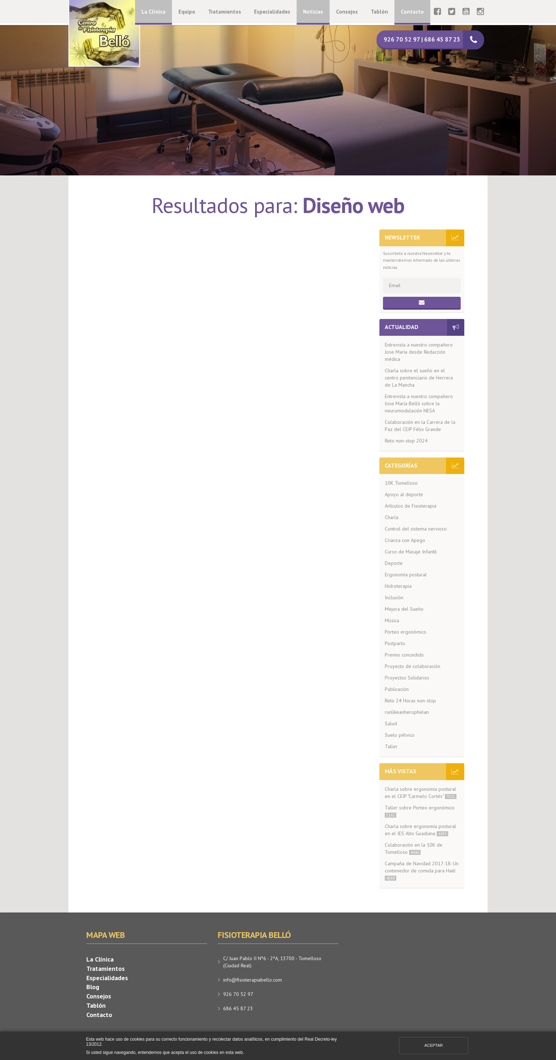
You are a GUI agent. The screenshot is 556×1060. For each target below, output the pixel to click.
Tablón (379, 11)
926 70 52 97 (238, 994)
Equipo (186, 11)
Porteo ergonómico (405, 632)
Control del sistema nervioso (416, 529)
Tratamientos (224, 11)
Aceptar (434, 1045)
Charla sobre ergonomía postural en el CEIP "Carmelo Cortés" (420, 792)
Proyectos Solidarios (407, 677)
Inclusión (394, 597)
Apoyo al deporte (404, 494)
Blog (92, 987)
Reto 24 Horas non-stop (410, 700)
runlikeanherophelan (407, 712)
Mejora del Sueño (404, 609)
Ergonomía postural (406, 574)
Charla (391, 517)
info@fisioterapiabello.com (252, 980)
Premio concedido (404, 655)
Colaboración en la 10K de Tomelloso (413, 848)
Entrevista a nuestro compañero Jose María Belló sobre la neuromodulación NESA (419, 403)
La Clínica (154, 11)
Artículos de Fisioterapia (410, 506)
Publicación (397, 689)
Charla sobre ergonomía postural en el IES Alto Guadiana (420, 830)
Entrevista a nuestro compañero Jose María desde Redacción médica (419, 352)
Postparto (395, 643)
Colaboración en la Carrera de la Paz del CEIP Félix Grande (420, 425)
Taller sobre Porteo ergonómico (420, 811)
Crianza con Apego (405, 540)
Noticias (313, 11)
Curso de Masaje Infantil (411, 551)
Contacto (412, 11)
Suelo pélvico (399, 735)
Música (392, 620)
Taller (391, 746)
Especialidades (272, 11)
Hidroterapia (398, 586)
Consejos (347, 11)
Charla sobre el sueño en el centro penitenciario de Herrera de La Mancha (419, 377)
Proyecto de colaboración (412, 666)
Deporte (394, 563)
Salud (391, 723)
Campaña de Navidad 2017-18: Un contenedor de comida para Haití (422, 870)
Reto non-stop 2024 (406, 440)
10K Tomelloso (401, 483)
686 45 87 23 (238, 1008)
